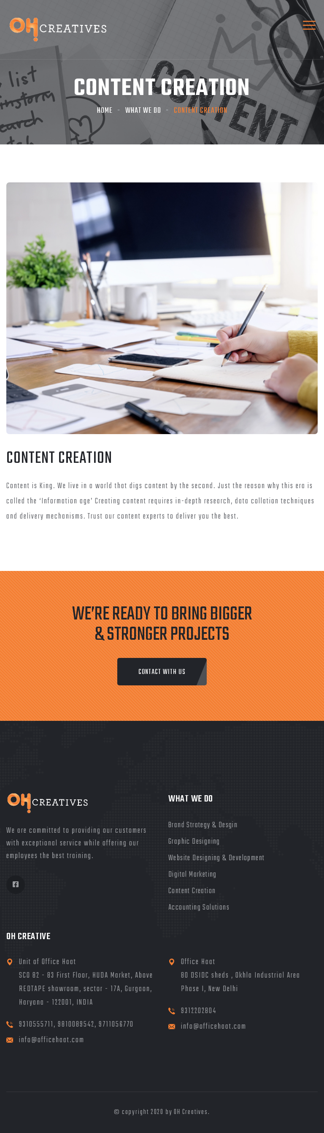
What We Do (143, 111)
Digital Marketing (192, 875)
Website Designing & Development (216, 858)
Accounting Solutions (199, 908)
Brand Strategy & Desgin (203, 825)
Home (105, 111)
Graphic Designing (194, 842)
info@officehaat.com (51, 1040)
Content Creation (192, 891)
